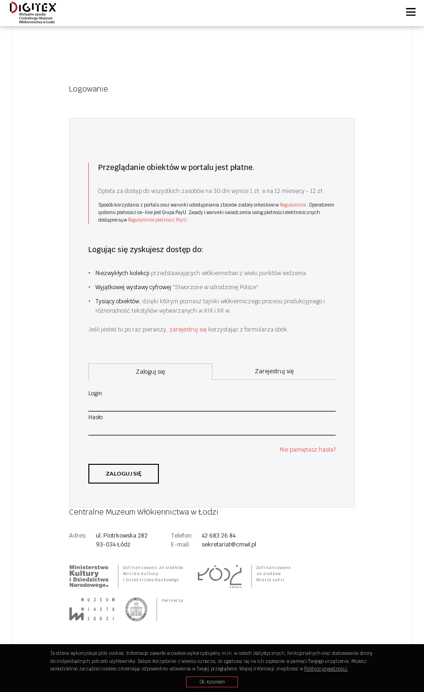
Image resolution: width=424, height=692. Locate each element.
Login (95, 393)
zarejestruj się (188, 329)
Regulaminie (293, 205)
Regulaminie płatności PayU (158, 220)
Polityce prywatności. (326, 669)
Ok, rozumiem (212, 682)
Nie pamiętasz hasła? (308, 450)
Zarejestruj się (274, 371)
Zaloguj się (123, 473)
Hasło (95, 417)
